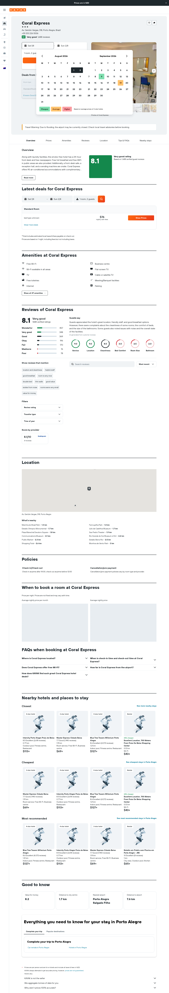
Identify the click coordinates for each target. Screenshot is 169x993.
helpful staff (50, 370)
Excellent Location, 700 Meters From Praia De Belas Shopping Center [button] (137, 743)
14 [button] (68, 83)
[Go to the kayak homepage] (18, 9)
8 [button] (73, 76)
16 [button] (80, 83)
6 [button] (61, 76)
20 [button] (61, 89)
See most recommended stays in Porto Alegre (136, 818)
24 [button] (42, 95)
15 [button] (74, 83)
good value (50, 381)
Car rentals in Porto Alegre (38, 947)
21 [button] (68, 89)
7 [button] (67, 76)
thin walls (39, 381)
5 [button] (54, 76)
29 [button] (74, 95)
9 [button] (80, 76)
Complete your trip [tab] (34, 931)
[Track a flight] (4, 47)
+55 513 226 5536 (30, 33)
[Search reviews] (104, 364)
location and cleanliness (32, 370)
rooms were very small (49, 387)
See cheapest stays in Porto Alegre (141, 762)
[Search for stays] (4, 23)
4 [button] (48, 76)
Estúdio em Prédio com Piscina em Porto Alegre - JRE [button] (139, 851)
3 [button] (42, 76)
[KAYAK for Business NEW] (4, 53)
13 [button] (61, 83)
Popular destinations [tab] (55, 931)
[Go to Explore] (4, 42)
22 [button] (74, 89)
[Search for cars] (4, 29)
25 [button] (48, 95)
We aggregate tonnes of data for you (90, 983)
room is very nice (45, 376)
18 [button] (49, 89)
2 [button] (80, 70)
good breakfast (29, 376)
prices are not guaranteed (74, 971)
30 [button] (80, 95)
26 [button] (55, 95)
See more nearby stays (146, 706)
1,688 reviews (44, 37)
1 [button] (73, 70)
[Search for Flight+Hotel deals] (4, 34)
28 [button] (67, 95)
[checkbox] (35, 438)
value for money (29, 393)
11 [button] (48, 83)
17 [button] (42, 89)
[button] (166, 3)
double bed (27, 381)
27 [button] (61, 95)
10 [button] (42, 83)
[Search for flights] (4, 18)
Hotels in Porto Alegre (78, 947)
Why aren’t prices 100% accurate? (90, 987)
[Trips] (4, 60)
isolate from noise (30, 387)
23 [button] (80, 89)
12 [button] (55, 83)
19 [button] (55, 89)
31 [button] (42, 102)
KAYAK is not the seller (90, 978)
